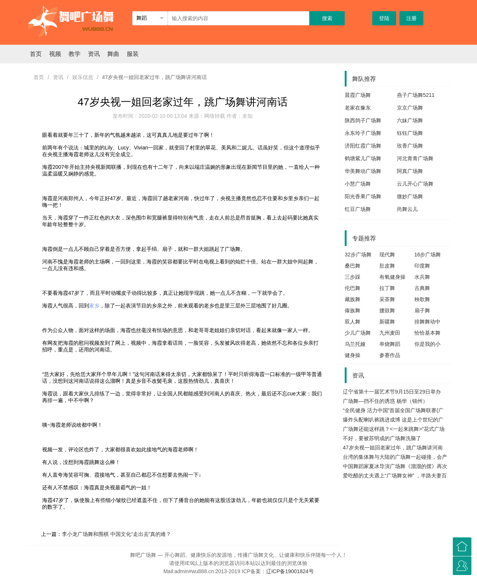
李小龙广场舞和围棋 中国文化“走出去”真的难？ (116, 534)
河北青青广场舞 (415, 158)
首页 (36, 54)
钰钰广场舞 (410, 133)
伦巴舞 (352, 288)
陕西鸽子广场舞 (363, 120)
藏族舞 (352, 299)
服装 (133, 54)
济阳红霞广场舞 (363, 146)
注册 (411, 18)
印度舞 (422, 266)
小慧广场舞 (358, 184)
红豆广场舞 (358, 209)
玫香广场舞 (410, 146)
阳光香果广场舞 (363, 196)
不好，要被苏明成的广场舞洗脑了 (382, 438)
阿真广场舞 (410, 171)
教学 (74, 54)
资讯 (94, 54)
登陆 (384, 18)
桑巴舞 (352, 266)
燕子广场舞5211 (416, 95)
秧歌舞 (422, 299)
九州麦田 (389, 333)
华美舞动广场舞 (363, 171)
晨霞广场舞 (358, 95)
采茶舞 (387, 299)
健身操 (352, 355)
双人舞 (352, 322)
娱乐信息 (82, 77)
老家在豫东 (358, 108)
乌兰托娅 (355, 344)
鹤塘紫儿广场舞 (363, 158)
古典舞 (422, 288)
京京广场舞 (410, 108)
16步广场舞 (427, 255)
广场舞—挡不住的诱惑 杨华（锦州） (385, 401)
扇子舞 (422, 310)
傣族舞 (352, 310)
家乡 (94, 306)
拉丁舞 (387, 288)
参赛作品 (389, 355)
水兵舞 (422, 277)
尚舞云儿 (407, 209)
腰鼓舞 (387, 310)
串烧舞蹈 (389, 344)
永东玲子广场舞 (363, 133)
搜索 (327, 18)
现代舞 (387, 255)
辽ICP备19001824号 (290, 571)
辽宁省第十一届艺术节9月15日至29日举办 (392, 392)
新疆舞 (387, 322)
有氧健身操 (392, 277)
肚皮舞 (387, 266)
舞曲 (113, 54)
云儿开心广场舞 (415, 184)
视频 (55, 54)
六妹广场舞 (410, 120)
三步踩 (352, 277)
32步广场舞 (358, 255)
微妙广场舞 (410, 196)
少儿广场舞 (358, 333)
